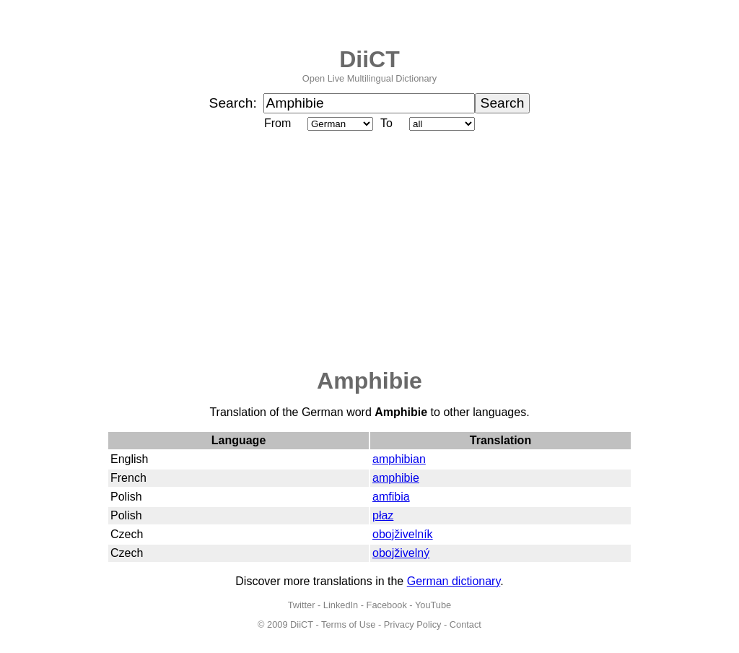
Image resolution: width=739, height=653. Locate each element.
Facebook (387, 605)
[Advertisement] (369, 251)
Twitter (301, 605)
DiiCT (369, 59)
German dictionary (454, 581)
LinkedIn (340, 605)
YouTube (433, 605)
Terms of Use (348, 624)
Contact (465, 624)
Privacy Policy (413, 624)
